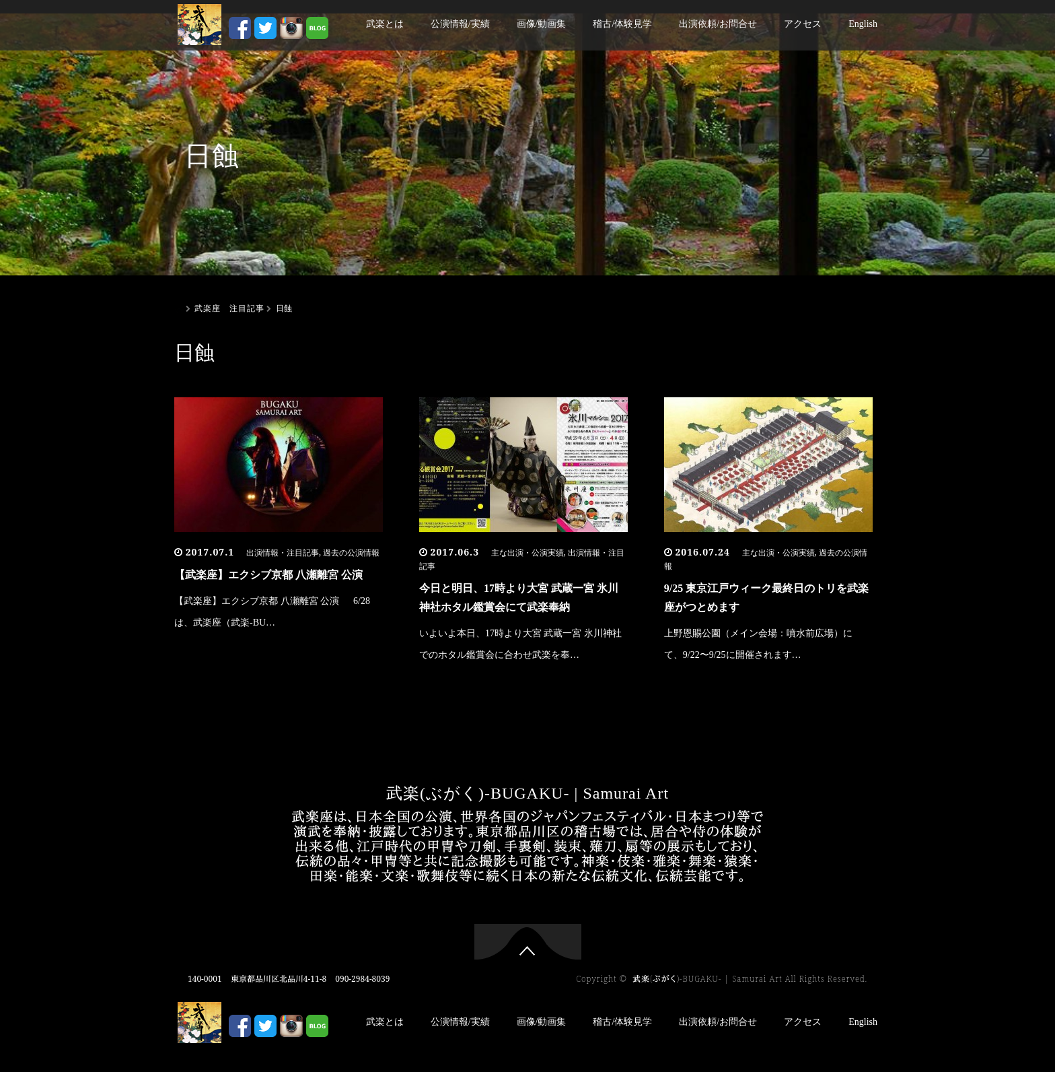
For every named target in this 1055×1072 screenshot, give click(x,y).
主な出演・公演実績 (527, 553)
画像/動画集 (542, 24)
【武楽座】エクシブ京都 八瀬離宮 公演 (268, 574)
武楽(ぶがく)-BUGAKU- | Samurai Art (527, 793)
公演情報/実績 (460, 24)
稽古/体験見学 (622, 24)
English (862, 24)
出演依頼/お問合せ (718, 24)
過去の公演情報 (351, 553)
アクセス (803, 24)
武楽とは (385, 24)
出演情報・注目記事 (282, 553)
